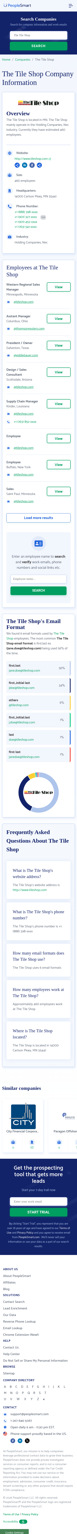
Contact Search (14, 1302)
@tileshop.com (23, 302)
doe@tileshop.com (21, 739)
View (59, 287)
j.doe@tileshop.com (22, 722)
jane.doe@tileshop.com (24, 670)
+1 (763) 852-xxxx (25, 421)
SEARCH (38, 46)
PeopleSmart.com (28, 1237)
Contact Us (11, 1347)
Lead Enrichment (15, 1308)
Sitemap (9, 1373)
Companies (22, 60)
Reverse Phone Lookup (19, 1321)
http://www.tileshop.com (31, 158)
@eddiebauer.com (26, 355)
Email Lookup (12, 1328)
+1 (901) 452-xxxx (26, 222)
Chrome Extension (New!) (21, 1335)
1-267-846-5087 (17, 1421)
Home (6, 60)
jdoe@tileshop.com (21, 688)
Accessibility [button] (15, 1521)
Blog (6, 1289)
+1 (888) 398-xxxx (26, 212)
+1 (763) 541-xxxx (26, 227)
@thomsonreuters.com (29, 328)
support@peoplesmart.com (26, 1414)
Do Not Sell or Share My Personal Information (35, 1361)
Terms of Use (11, 1514)
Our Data (9, 1315)
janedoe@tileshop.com (24, 757)
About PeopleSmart (17, 1276)
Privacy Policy (25, 1232)
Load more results (38, 518)
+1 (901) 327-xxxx (26, 217)
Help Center (11, 1354)
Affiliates (9, 1282)
